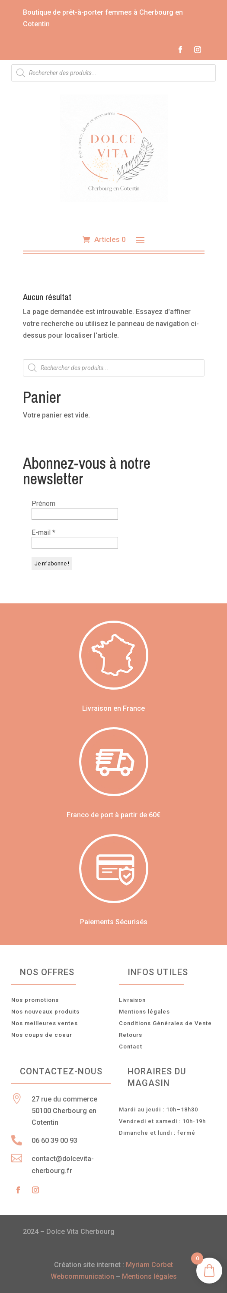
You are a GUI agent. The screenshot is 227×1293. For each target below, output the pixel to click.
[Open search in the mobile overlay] (113, 73)
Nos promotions (35, 1000)
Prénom (43, 503)
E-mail (43, 532)
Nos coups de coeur (41, 1035)
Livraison (132, 1000)
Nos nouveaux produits (45, 1011)
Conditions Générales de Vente (165, 1023)
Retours (130, 1035)
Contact (130, 1046)
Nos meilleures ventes (44, 1023)
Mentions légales (144, 1011)
